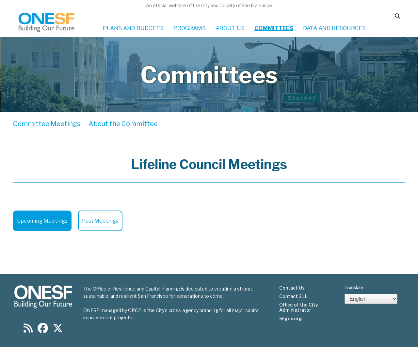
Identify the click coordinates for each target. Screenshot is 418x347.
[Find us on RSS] (28, 330)
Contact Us (292, 288)
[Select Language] (371, 299)
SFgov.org (290, 318)
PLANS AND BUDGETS (133, 28)
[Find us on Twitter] (58, 330)
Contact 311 (293, 296)
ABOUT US (230, 28)
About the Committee (123, 124)
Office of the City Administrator (298, 307)
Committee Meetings (47, 124)
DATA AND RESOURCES (334, 28)
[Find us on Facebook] (43, 330)
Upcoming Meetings (42, 221)
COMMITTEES (273, 28)
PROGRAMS (189, 28)
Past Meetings (100, 221)
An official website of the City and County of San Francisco (209, 5)
